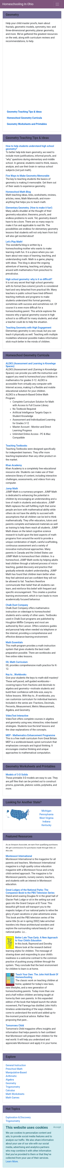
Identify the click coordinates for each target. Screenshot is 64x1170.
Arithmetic (11, 1076)
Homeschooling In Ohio (17, 4)
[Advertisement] (32, 76)
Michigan (46, 810)
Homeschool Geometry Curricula (24, 117)
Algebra (10, 1079)
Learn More (12, 1161)
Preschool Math (14, 1069)
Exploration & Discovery (18, 1117)
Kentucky (46, 825)
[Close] (57, 1127)
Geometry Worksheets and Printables (27, 124)
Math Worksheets (15, 1094)
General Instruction (16, 1065)
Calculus (10, 1090)
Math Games (12, 1097)
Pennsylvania (46, 814)
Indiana (46, 821)
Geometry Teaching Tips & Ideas (24, 111)
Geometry (11, 1083)
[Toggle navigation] (57, 4)
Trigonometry (13, 1086)
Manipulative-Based (16, 1072)
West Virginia (46, 818)
